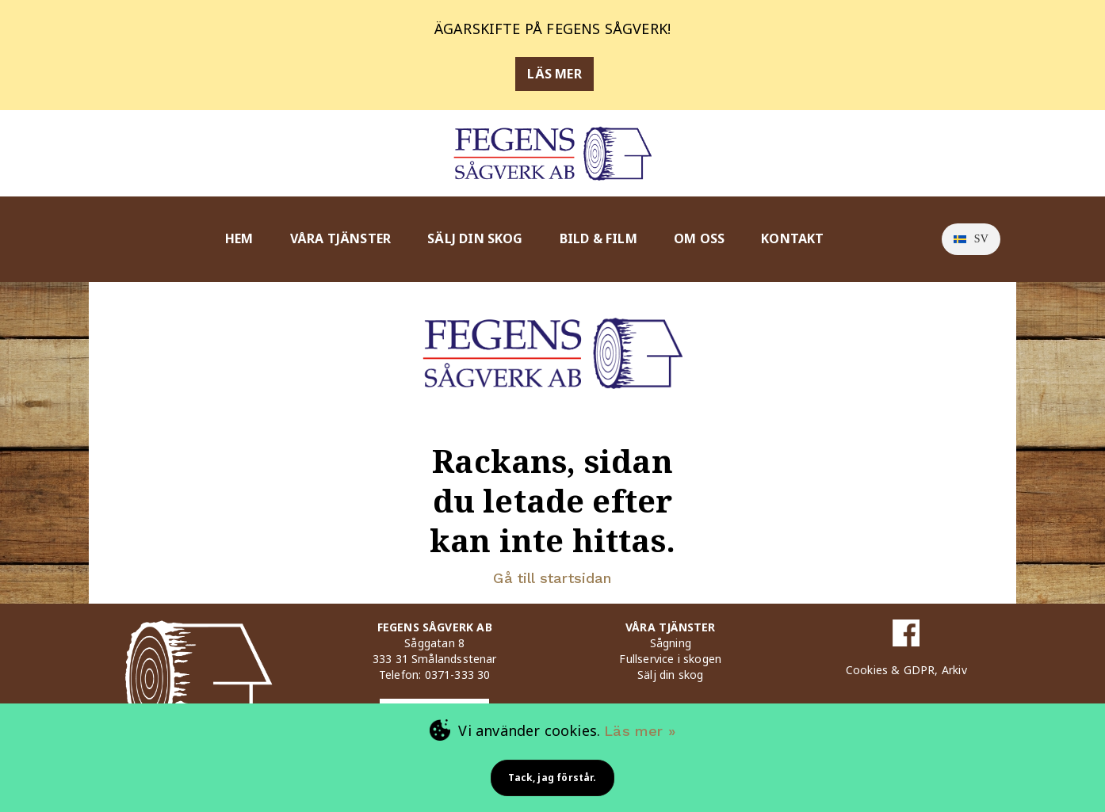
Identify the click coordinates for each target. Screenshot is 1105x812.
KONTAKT (792, 238)
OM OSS (699, 238)
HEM (239, 238)
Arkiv (954, 669)
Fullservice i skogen (670, 658)
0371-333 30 (458, 674)
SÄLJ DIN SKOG (474, 238)
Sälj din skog (670, 674)
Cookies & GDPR (890, 669)
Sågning (670, 642)
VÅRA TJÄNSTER (340, 238)
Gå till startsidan (552, 578)
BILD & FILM (598, 238)
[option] (971, 239)
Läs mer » (639, 730)
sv (971, 239)
